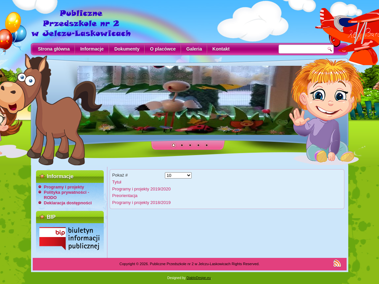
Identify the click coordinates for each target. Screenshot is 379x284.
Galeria (194, 49)
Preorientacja (125, 195)
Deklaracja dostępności (68, 202)
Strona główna (54, 49)
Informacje (92, 49)
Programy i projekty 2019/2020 (141, 188)
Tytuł (116, 182)
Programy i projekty (64, 186)
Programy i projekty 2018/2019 (141, 202)
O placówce (163, 49)
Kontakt (221, 49)
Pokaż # (120, 175)
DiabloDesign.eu (199, 278)
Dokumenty (126, 49)
